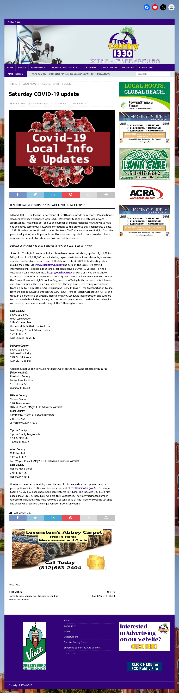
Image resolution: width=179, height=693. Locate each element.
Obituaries (90, 67)
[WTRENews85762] (144, 234)
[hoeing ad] (144, 141)
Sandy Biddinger (39, 103)
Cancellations (109, 67)
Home (10, 67)
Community (37, 67)
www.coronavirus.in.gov (49, 265)
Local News (60, 103)
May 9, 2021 (19, 103)
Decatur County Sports (64, 67)
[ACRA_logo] (144, 197)
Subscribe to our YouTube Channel (82, 647)
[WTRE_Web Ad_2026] (144, 108)
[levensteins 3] (62, 569)
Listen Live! (128, 67)
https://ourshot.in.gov (59, 272)
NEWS (21, 67)
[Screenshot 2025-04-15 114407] (144, 178)
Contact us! (145, 67)
